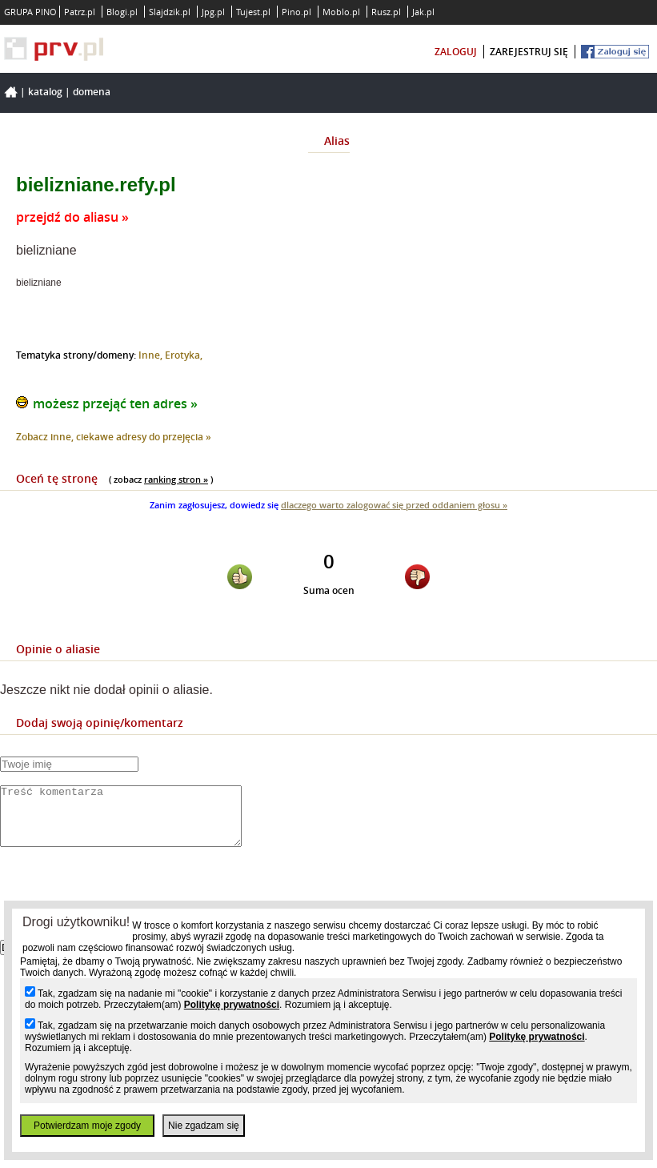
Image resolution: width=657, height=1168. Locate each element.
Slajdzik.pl (169, 12)
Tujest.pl (253, 12)
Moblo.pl (341, 12)
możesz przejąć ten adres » (115, 403)
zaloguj (456, 51)
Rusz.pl (386, 12)
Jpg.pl (213, 12)
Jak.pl (423, 12)
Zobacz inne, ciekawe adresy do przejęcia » (113, 437)
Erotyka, (183, 355)
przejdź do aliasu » (72, 217)
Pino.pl (296, 12)
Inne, (151, 355)
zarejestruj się (529, 51)
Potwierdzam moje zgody (87, 1125)
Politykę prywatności (231, 1004)
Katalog (45, 91)
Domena (91, 91)
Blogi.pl (122, 12)
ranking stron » (176, 479)
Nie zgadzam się (203, 1125)
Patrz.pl (79, 12)
